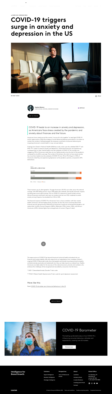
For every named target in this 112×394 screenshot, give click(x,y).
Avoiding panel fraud (79, 382)
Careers (90, 2)
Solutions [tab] (22, 2)
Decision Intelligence (49, 377)
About (84, 2)
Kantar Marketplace (54, 2)
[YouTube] (89, 383)
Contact (96, 2)
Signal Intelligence (49, 374)
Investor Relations (78, 380)
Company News (78, 377)
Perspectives (32, 2)
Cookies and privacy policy (82, 390)
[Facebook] (94, 383)
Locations (76, 374)
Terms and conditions (70, 390)
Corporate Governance (95, 390)
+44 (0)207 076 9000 (94, 379)
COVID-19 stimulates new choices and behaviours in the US (48, 289)
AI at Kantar (78, 2)
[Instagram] (92, 383)
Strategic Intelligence (49, 380)
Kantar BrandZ (42, 2)
